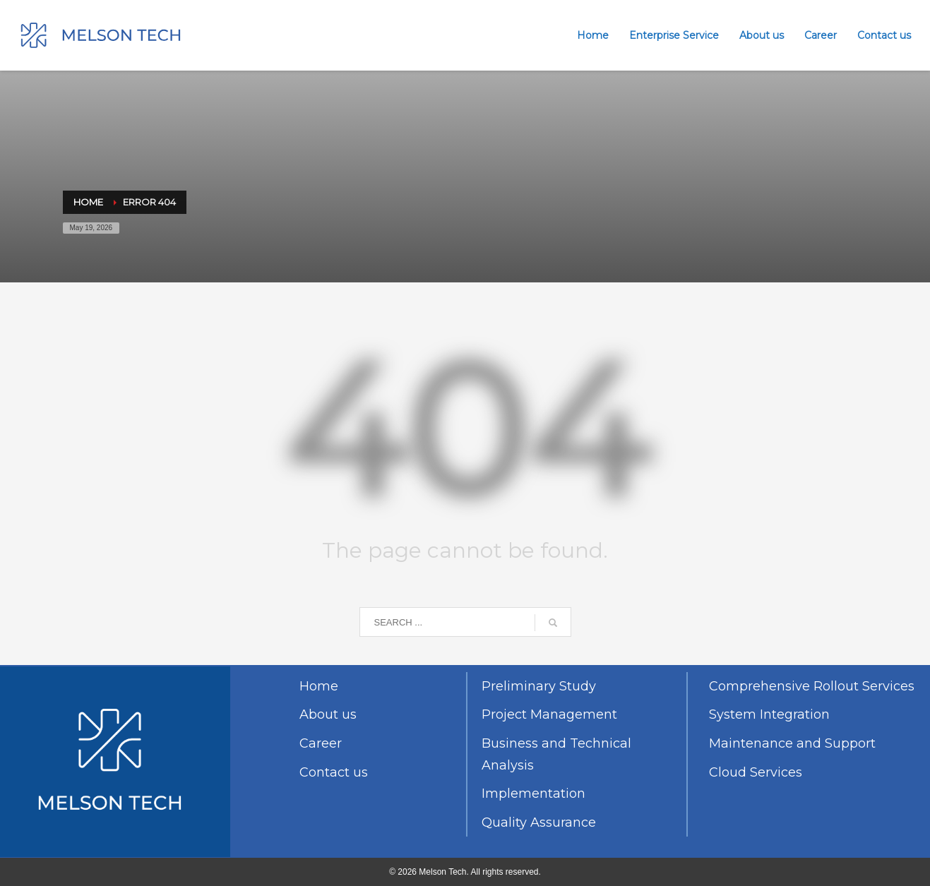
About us (328, 714)
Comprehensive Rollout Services (811, 686)
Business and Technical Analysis (556, 754)
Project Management (549, 714)
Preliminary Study (539, 686)
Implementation (533, 793)
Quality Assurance (539, 822)
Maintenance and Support (792, 743)
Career (320, 743)
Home (318, 686)
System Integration (769, 714)
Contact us (333, 772)
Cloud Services (755, 772)
